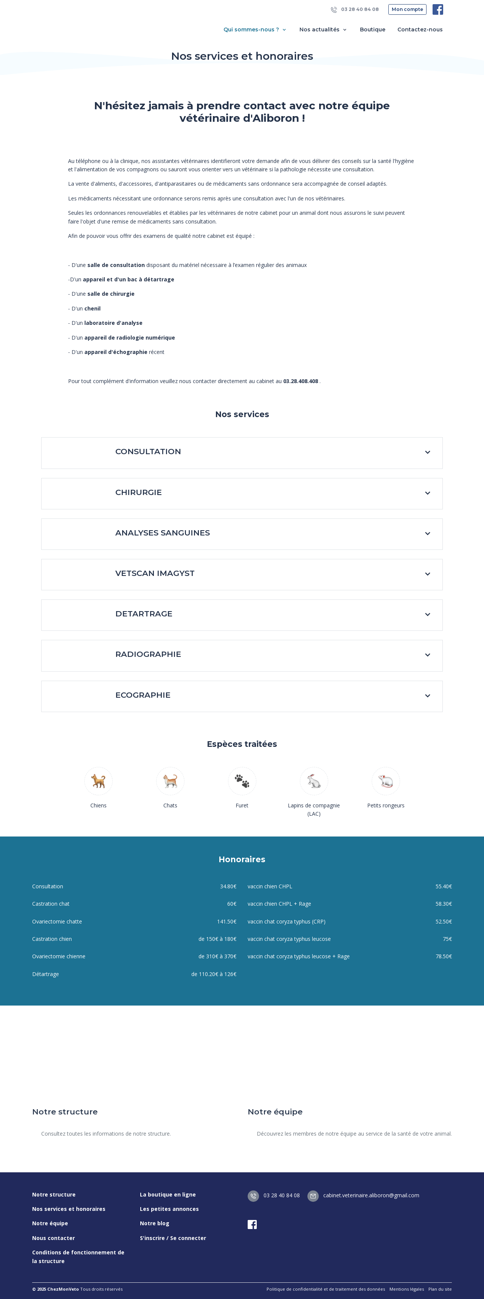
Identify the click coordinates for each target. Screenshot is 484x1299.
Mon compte (407, 9)
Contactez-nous (420, 29)
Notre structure (54, 1194)
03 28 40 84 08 (355, 9)
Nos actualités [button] (323, 29)
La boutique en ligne (168, 1194)
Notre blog (154, 1223)
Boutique (372, 29)
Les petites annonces (169, 1208)
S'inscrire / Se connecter (173, 1238)
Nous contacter (53, 1238)
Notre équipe (50, 1223)
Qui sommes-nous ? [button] (255, 29)
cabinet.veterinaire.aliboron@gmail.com (363, 1195)
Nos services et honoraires (68, 1208)
